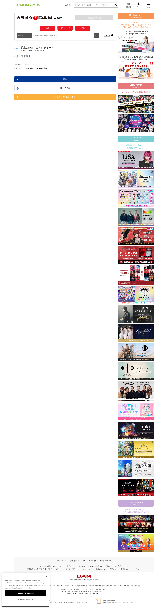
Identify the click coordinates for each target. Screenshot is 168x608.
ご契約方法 (112, 569)
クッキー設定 (70, 569)
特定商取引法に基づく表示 (35, 569)
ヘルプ (107, 35)
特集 (83, 28)
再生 (65, 79)
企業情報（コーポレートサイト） (130, 569)
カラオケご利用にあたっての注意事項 (72, 566)
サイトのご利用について (47, 566)
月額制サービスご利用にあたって (117, 566)
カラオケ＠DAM (105, 561)
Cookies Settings (25, 599)
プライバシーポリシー (54, 569)
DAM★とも (93, 561)
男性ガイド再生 (65, 88)
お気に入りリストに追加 (65, 97)
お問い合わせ (74, 561)
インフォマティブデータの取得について (91, 569)
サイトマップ (61, 561)
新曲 (47, 28)
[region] (26, 590)
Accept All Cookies (25, 593)
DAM (83, 561)
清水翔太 (26, 56)
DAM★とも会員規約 (95, 566)
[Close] (46, 577)
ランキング (65, 28)
